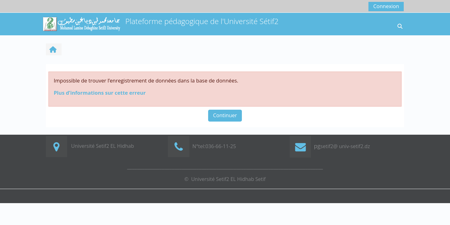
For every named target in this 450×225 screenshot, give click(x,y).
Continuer (225, 115)
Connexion (386, 6)
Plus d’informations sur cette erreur (100, 92)
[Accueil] (81, 23)
